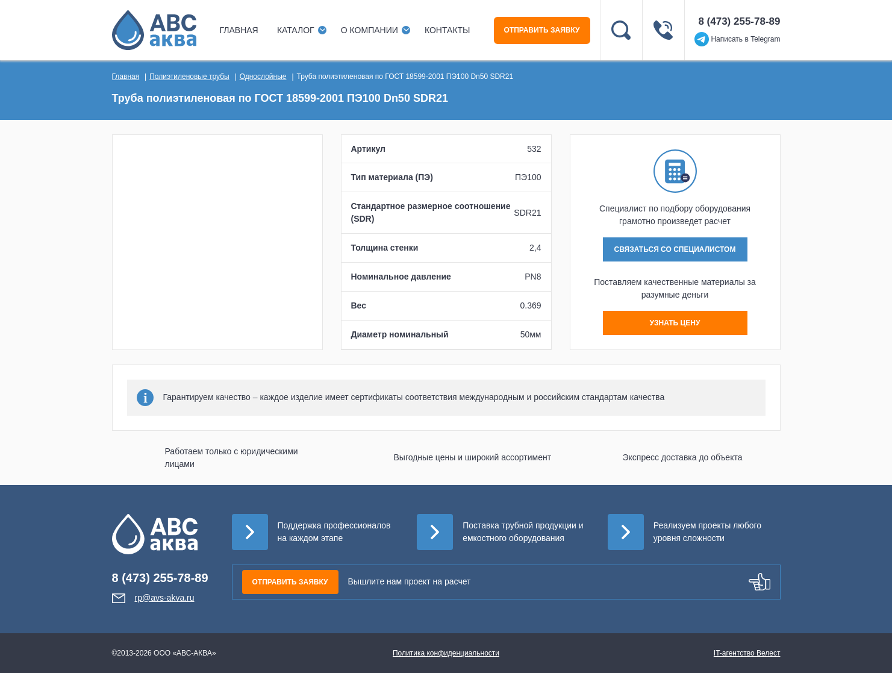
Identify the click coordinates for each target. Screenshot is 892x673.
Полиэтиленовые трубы (189, 76)
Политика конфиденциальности (446, 653)
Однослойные (263, 76)
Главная (239, 30)
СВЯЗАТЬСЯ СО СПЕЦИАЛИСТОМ (675, 249)
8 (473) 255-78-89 (739, 21)
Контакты (447, 30)
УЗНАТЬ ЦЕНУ (675, 323)
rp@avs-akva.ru (165, 598)
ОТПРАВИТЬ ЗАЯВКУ (541, 30)
